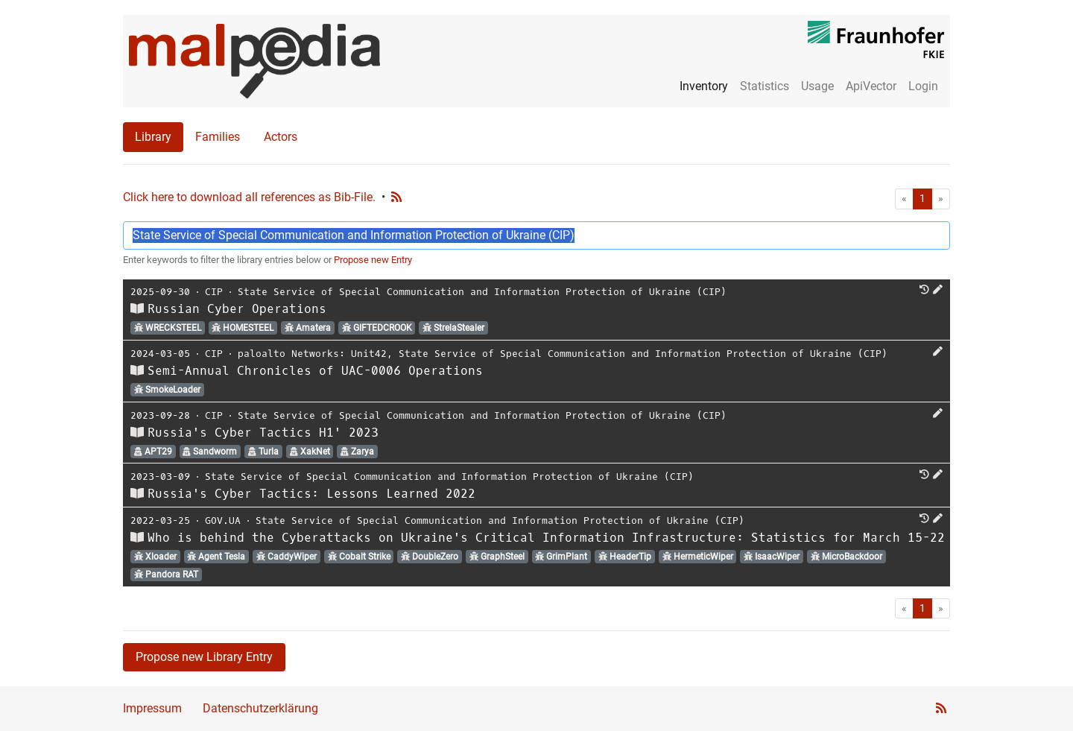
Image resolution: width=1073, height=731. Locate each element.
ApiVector (871, 86)
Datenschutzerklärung (260, 708)
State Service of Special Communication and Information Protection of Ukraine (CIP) (482, 291)
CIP (214, 291)
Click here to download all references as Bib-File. (249, 197)
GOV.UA (223, 520)
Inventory (704, 86)
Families (217, 137)
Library (153, 137)
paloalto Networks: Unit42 (312, 353)
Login (923, 86)
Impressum (152, 708)
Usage (817, 86)
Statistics (764, 86)
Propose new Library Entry (204, 657)
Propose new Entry (373, 259)
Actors (280, 137)
